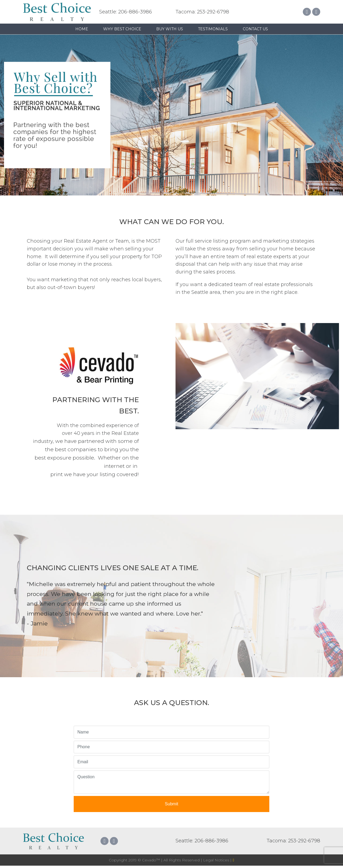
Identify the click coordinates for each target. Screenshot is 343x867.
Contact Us (255, 29)
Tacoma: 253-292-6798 (202, 12)
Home (81, 29)
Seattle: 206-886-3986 (125, 12)
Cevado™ (151, 860)
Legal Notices (216, 860)
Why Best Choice (122, 29)
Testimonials (213, 29)
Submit (171, 804)
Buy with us (169, 29)
